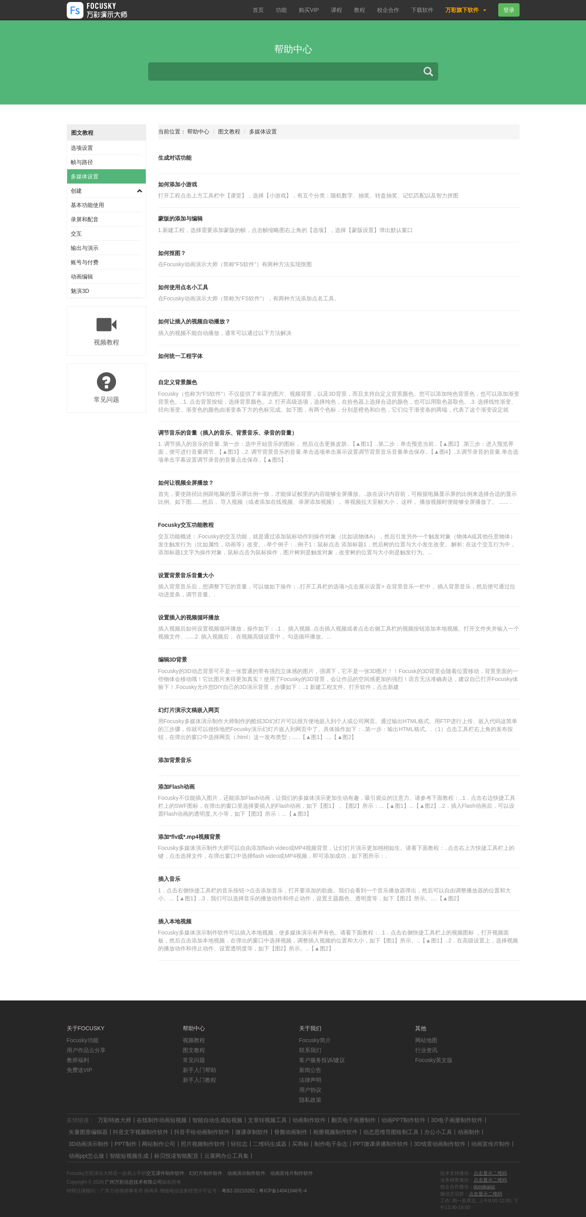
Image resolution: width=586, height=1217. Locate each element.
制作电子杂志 (331, 1144)
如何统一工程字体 (180, 356)
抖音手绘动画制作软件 (202, 1132)
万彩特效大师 (114, 1120)
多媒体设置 (85, 176)
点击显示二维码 (490, 1173)
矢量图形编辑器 (88, 1132)
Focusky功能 (83, 1040)
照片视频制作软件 (203, 1144)
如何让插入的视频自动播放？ (194, 321)
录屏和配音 (85, 219)
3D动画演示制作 (89, 1144)
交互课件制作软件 (165, 1173)
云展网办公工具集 (226, 1156)
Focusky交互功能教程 (186, 525)
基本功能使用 (87, 205)
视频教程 (194, 1040)
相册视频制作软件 (335, 1132)
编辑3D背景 (173, 659)
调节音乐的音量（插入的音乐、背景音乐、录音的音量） (227, 433)
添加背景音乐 (174, 760)
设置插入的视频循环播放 (188, 617)
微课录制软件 (252, 1132)
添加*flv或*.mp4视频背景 (189, 837)
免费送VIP (80, 1070)
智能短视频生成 (129, 1156)
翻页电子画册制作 (353, 1120)
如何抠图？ (172, 253)
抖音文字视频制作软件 (140, 1132)
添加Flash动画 (176, 787)
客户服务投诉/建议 (322, 1060)
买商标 (300, 1144)
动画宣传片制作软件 (291, 1173)
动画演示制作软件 (246, 1173)
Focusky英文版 (434, 1060)
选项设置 (82, 148)
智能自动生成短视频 (217, 1120)
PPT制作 (125, 1144)
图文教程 (82, 133)
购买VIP (309, 10)
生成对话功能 (174, 158)
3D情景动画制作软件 (440, 1144)
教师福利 (78, 1060)
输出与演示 (85, 248)
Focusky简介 (315, 1040)
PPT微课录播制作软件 (380, 1144)
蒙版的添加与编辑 (180, 218)
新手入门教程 (199, 1080)
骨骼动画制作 (291, 1132)
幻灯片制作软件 (205, 1173)
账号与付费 (85, 262)
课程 (336, 10)
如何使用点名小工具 (183, 287)
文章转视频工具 (267, 1120)
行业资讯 (426, 1050)
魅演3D (80, 291)
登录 (508, 10)
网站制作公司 (158, 1144)
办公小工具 (438, 1132)
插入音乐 (169, 879)
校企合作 (388, 10)
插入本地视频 (174, 921)
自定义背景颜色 (177, 382)
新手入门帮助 (199, 1070)
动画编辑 (82, 276)
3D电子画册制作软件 (457, 1120)
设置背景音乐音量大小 (186, 575)
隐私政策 (310, 1100)
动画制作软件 (309, 1120)
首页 (258, 10)
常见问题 (194, 1060)
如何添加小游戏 (177, 184)
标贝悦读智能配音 (176, 1156)
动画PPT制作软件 (403, 1120)
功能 (281, 10)
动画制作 (469, 1132)
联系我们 (310, 1050)
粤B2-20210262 (238, 1191)
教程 (359, 10)
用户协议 (310, 1090)
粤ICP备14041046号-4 (283, 1191)
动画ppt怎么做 (86, 1156)
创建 (76, 191)
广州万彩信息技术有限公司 (133, 1182)
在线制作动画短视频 (162, 1120)
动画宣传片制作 (490, 1144)
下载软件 (422, 10)
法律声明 (310, 1080)
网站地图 (426, 1040)
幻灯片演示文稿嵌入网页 (188, 710)
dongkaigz (484, 1187)
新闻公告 (310, 1070)
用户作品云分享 (86, 1050)
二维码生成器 (269, 1144)
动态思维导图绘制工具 (391, 1132)
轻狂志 (239, 1144)
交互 (76, 233)
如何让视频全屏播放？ (186, 483)
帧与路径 (82, 162)
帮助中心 (198, 131)
